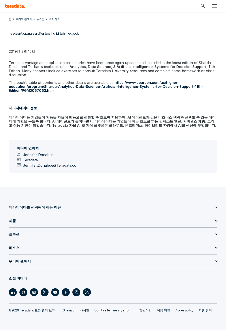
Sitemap (69, 310)
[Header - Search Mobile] (203, 6)
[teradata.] (15, 6)
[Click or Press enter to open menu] (215, 6)
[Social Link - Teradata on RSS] (87, 292)
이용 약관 (163, 310)
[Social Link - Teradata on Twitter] (45, 292)
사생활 (84, 310)
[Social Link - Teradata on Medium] (34, 292)
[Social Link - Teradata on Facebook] (66, 292)
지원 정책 (205, 310)
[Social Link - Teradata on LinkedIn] (13, 292)
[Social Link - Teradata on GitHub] (23, 292)
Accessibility (184, 310)
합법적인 (145, 310)
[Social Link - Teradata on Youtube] (55, 292)
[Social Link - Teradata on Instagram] (76, 292)
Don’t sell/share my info (111, 310)
